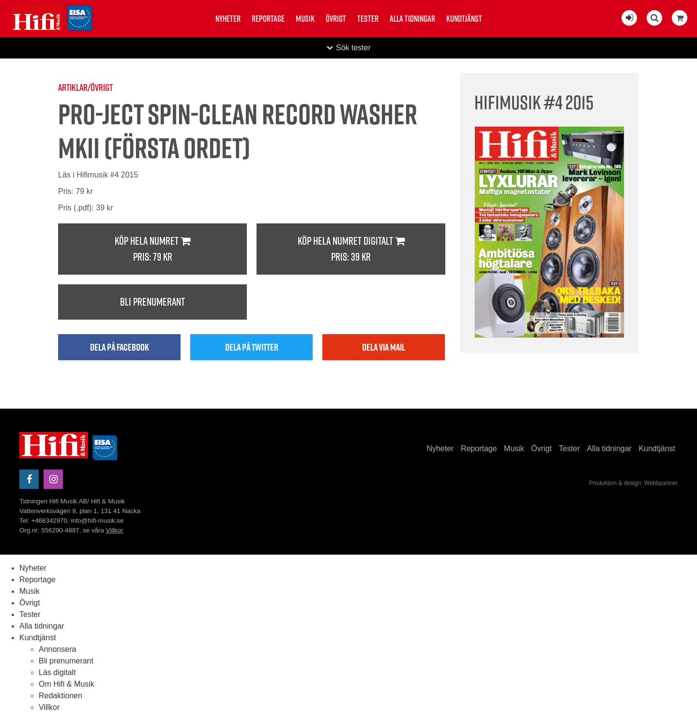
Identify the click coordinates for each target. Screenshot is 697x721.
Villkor (114, 530)
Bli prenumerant (152, 301)
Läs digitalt (57, 672)
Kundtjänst (464, 19)
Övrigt (336, 19)
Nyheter (228, 19)
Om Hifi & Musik (66, 684)
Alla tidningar (412, 19)
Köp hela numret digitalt (351, 249)
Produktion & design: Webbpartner (633, 483)
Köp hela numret (152, 249)
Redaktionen (60, 696)
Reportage (268, 19)
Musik (305, 19)
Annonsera (57, 649)
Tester (368, 19)
